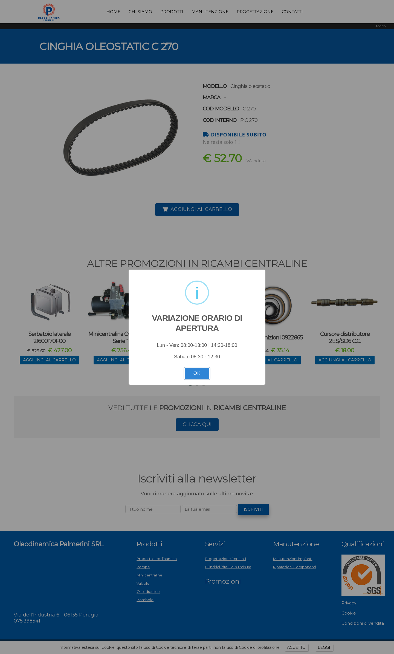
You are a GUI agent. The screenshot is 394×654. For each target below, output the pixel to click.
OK (197, 373)
